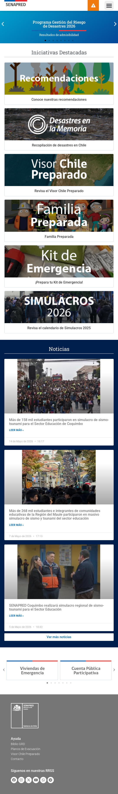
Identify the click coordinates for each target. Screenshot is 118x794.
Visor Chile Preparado (25, 754)
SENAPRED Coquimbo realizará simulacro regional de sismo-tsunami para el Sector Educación (56, 607)
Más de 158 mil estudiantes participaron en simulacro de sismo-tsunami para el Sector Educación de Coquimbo (59, 422)
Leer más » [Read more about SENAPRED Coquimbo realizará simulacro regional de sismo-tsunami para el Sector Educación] (16, 615)
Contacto (17, 759)
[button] (109, 5)
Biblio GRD (18, 744)
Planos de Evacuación (25, 749)
